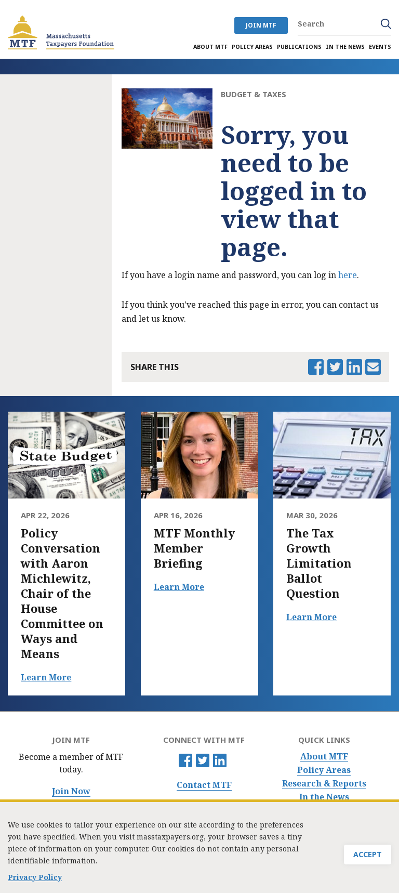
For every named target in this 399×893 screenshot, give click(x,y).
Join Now (71, 791)
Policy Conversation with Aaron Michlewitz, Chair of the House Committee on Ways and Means (62, 593)
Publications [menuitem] (299, 46)
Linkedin (219, 760)
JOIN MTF (261, 25)
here (347, 275)
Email (373, 367)
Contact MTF (204, 785)
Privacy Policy (35, 877)
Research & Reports (324, 783)
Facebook (185, 760)
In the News (324, 797)
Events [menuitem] (380, 46)
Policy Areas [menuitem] (252, 46)
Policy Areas (324, 770)
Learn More (46, 677)
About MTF (324, 756)
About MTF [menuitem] (210, 46)
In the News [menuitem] (345, 46)
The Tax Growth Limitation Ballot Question (319, 563)
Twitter (202, 760)
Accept (367, 855)
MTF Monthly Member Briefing (194, 548)
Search (386, 24)
